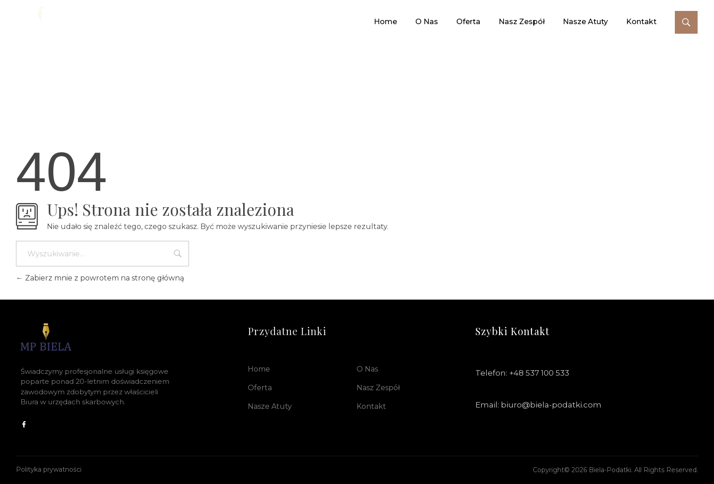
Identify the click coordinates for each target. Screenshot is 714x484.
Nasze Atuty (270, 406)
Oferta (260, 387)
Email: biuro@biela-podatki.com (538, 404)
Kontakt (371, 406)
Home (259, 369)
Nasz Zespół (378, 387)
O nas (367, 369)
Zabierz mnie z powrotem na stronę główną (100, 278)
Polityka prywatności (49, 469)
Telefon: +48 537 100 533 (522, 372)
